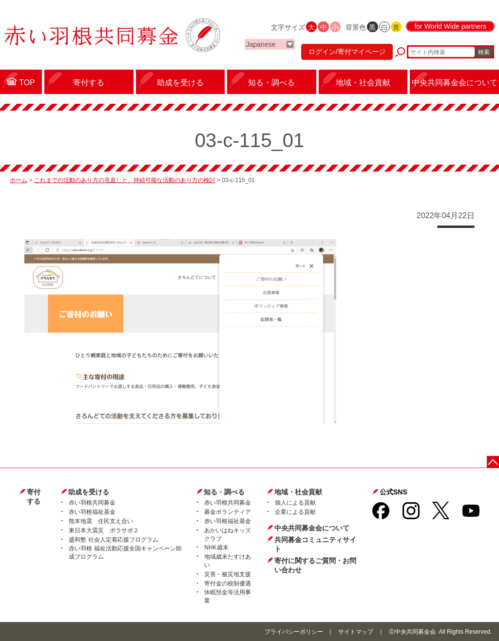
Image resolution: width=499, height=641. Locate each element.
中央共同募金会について (311, 528)
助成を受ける (88, 492)
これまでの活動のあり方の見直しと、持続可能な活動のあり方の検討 (124, 180)
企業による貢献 (295, 512)
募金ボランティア (227, 512)
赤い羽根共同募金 (92, 502)
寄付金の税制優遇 (227, 583)
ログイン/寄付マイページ (346, 52)
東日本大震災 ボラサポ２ (104, 530)
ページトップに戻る (493, 462)
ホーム (18, 180)
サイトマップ (355, 631)
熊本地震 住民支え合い (101, 521)
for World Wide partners (450, 26)
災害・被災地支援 (227, 574)
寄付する (33, 497)
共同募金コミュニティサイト (315, 544)
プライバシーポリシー (294, 631)
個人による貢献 (295, 502)
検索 (484, 52)
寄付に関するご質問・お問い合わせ (315, 565)
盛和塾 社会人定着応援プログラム (113, 539)
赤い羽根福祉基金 (92, 512)
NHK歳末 (216, 547)
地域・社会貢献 (298, 492)
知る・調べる (224, 492)
